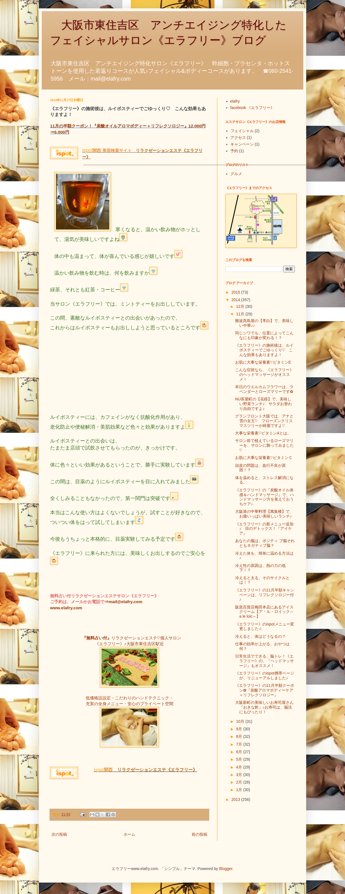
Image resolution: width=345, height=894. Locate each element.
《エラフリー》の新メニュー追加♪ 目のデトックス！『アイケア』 (264, 529)
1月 (239, 789)
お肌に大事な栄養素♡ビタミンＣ (263, 457)
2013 (236, 799)
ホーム (129, 834)
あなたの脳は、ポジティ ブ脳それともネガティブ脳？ (265, 543)
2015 (236, 292)
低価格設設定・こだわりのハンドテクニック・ (129, 697)
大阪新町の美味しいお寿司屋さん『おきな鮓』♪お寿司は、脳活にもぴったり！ (264, 707)
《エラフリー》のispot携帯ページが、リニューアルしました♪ (264, 675)
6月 (239, 752)
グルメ (236, 173)
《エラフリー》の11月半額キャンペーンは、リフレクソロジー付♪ (264, 595)
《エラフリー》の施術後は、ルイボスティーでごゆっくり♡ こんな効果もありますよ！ (264, 350)
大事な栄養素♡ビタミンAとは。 (263, 433)
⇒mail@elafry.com (123, 601)
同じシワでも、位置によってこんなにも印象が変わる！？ (264, 335)
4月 (239, 767)
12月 (240, 306)
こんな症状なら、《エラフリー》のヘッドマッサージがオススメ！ (264, 374)
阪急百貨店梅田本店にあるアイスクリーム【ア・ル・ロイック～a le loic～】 (264, 612)
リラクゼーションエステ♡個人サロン (146, 638)
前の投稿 (199, 834)
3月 (239, 774)
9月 (239, 729)
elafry (235, 101)
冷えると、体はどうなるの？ (260, 636)
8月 (239, 736)
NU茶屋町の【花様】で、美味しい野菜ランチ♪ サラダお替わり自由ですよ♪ (263, 404)
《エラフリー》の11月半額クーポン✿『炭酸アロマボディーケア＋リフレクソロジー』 (264, 690)
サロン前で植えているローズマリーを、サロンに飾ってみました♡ (264, 445)
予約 (234, 151)
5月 (239, 759)
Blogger (225, 868)
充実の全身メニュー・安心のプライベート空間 (129, 703)
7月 (239, 744)
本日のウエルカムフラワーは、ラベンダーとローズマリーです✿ (264, 389)
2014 (236, 300)
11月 (240, 314)
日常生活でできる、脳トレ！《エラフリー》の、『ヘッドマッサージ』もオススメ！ (264, 661)
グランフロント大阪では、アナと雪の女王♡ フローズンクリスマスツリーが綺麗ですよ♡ (264, 421)
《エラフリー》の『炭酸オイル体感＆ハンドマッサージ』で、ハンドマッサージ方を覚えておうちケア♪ (264, 497)
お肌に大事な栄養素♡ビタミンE (263, 362)
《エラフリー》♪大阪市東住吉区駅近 (129, 643)
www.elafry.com (66, 607)
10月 (240, 721)
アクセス (238, 137)
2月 (239, 782)
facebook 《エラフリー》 (252, 107)
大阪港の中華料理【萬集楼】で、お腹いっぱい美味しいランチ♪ (264, 513)
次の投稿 (59, 834)
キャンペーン (242, 144)
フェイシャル (242, 131)
